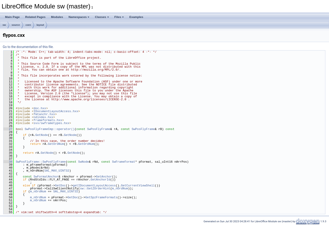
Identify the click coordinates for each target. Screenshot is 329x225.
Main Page (12, 17)
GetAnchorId (100, 179)
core (28, 25)
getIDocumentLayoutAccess (94, 185)
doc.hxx (40, 108)
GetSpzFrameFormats (101, 197)
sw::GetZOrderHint (95, 188)
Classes (102, 17)
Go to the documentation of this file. (28, 47)
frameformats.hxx (48, 120)
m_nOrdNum (120, 188)
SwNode (83, 162)
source (16, 25)
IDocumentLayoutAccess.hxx (56, 111)
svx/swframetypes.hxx (51, 123)
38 (7, 162)
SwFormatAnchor (46, 177)
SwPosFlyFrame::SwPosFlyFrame (41, 162)
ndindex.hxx (43, 117)
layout (40, 25)
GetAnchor (104, 177)
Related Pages (35, 17)
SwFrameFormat (123, 162)
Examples (136, 17)
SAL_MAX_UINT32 (56, 171)
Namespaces (79, 17)
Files (119, 17)
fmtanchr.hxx (44, 114)
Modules (57, 17)
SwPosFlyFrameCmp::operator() (49, 129)
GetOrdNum (56, 144)
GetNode (41, 135)
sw (4, 25)
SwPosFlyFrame (98, 129)
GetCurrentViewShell (138, 185)
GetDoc (60, 185)
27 (7, 129)
